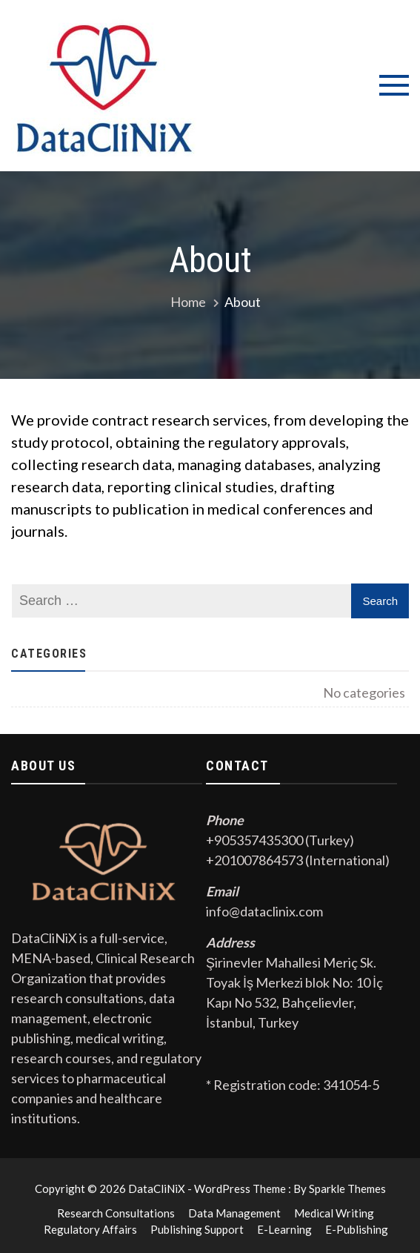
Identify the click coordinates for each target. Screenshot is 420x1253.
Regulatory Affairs (90, 1229)
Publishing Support (197, 1229)
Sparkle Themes (347, 1188)
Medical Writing (334, 1213)
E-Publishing (356, 1229)
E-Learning (284, 1229)
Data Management (234, 1213)
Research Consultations (116, 1213)
